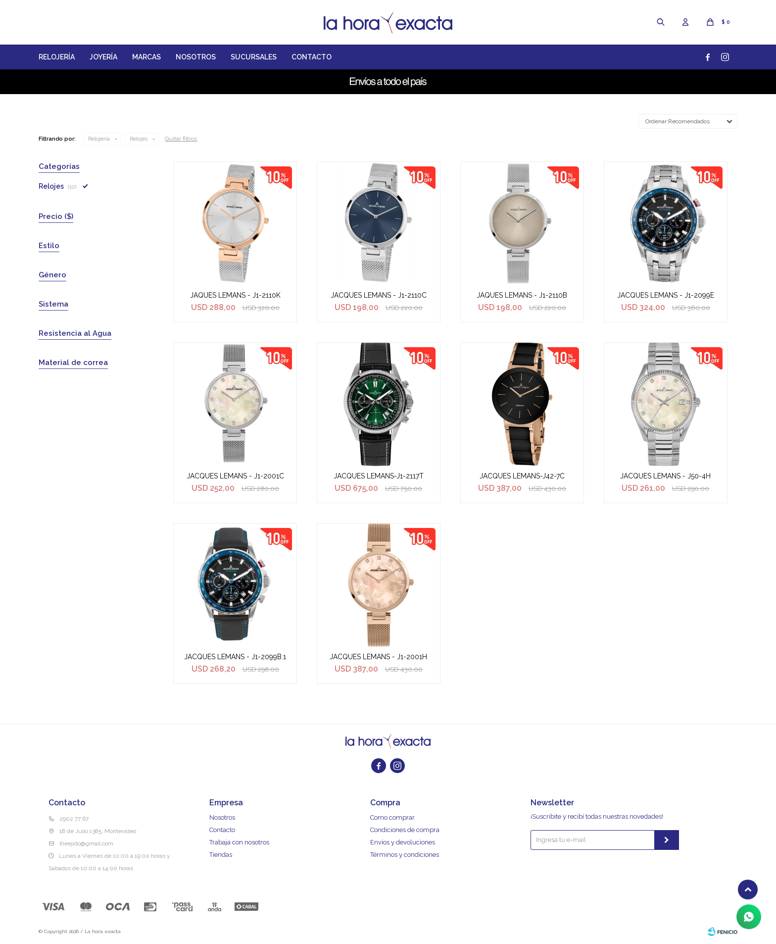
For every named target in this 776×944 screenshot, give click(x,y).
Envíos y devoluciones (402, 842)
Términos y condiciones (404, 854)
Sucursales (254, 57)
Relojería (57, 57)
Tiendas (220, 854)
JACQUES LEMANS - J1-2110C (379, 295)
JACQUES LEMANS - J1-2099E (665, 295)
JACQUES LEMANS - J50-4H (665, 476)
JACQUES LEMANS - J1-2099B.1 (235, 657)
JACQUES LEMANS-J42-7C (522, 476)
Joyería (103, 57)
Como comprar (392, 817)
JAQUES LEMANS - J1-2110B (522, 295)
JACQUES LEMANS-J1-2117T (379, 476)
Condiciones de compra (404, 830)
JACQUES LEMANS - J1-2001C (235, 476)
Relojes (138, 139)
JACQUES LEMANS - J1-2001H (378, 657)
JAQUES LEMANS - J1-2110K (235, 295)
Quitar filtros (181, 138)
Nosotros (196, 57)
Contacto (311, 57)
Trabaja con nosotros (239, 842)
